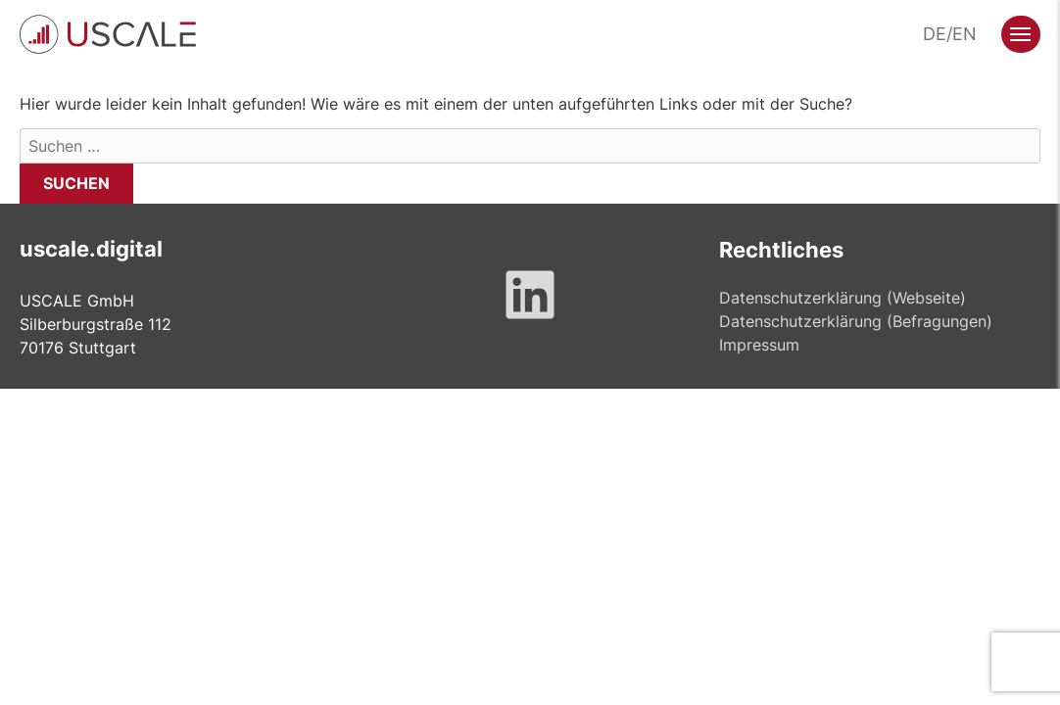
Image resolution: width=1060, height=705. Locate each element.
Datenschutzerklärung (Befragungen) (855, 321)
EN (964, 34)
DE (934, 34)
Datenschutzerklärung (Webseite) (842, 297)
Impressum (759, 344)
